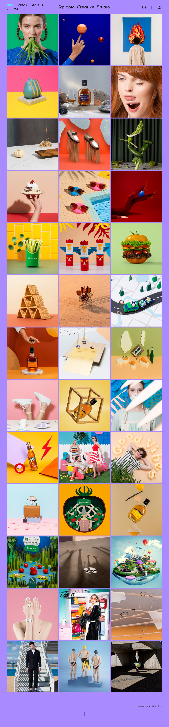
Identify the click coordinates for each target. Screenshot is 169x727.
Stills (10, 5)
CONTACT (12, 9)
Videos (22, 5)
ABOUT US (37, 5)
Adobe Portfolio (155, 706)
